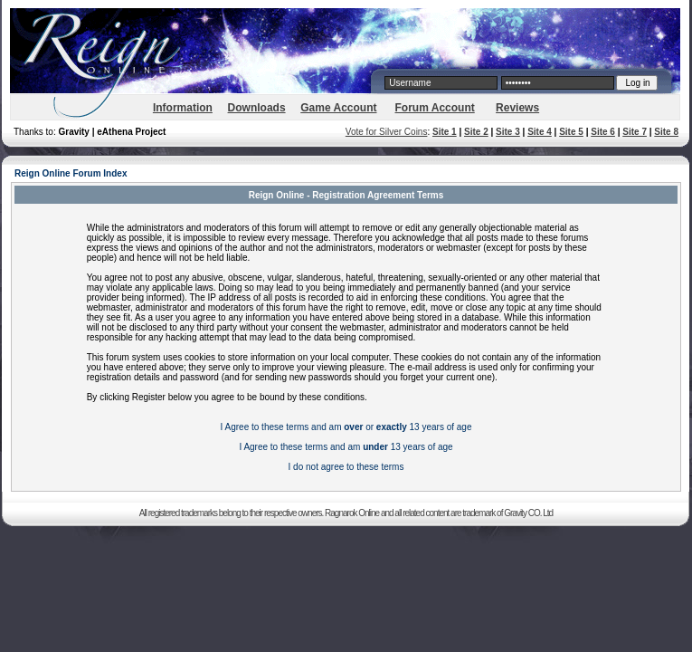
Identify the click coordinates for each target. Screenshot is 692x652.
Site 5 (571, 132)
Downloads (257, 107)
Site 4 (539, 132)
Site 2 (476, 132)
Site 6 (603, 132)
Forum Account (435, 107)
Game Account (338, 107)
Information (183, 107)
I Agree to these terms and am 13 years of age (345, 447)
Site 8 (666, 132)
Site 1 (444, 132)
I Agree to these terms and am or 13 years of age (346, 427)
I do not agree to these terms (346, 467)
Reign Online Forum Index (70, 173)
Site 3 (508, 132)
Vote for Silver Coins (387, 132)
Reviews (517, 107)
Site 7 (634, 132)
